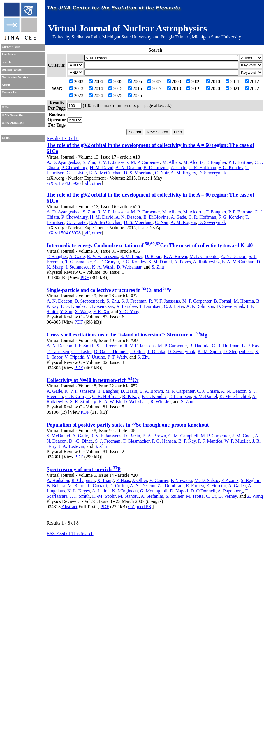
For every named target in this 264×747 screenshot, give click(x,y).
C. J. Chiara (208, 391)
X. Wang (83, 311)
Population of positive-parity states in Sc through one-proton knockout (128, 425)
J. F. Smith (84, 345)
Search (6, 62)
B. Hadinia (199, 345)
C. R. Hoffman (202, 167)
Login (6, 137)
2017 (154, 88)
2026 (135, 95)
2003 (76, 81)
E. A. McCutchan (105, 172)
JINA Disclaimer (13, 122)
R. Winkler (160, 401)
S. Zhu (89, 162)
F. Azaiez (229, 480)
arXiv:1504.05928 (64, 183)
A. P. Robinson (200, 306)
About (6, 84)
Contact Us (9, 92)
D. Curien (118, 485)
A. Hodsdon (58, 480)
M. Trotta (194, 496)
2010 (213, 81)
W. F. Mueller (237, 441)
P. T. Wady (117, 357)
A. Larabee (126, 306)
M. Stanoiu (128, 496)
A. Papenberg (230, 490)
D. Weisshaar (129, 266)
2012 (252, 81)
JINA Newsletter (13, 115)
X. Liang (105, 480)
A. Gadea (237, 485)
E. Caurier (158, 480)
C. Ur (211, 496)
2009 (193, 81)
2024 (96, 95)
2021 (233, 88)
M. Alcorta (193, 162)
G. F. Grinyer (106, 261)
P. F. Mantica (210, 441)
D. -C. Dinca (81, 441)
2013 (76, 88)
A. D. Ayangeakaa (63, 162)
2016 (135, 88)
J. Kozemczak (101, 306)
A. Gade (178, 167)
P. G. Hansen (164, 441)
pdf (86, 183)
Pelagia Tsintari (175, 36)
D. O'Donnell (203, 490)
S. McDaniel (160, 261)
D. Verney (227, 496)
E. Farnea (195, 485)
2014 (96, 88)
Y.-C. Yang (129, 311)
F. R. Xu (101, 311)
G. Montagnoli (154, 490)
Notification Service (15, 77)
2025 (115, 95)
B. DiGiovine (155, 167)
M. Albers (171, 162)
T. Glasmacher (78, 261)
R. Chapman (83, 480)
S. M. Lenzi (131, 256)
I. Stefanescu (78, 266)
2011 (232, 81)
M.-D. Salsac (206, 480)
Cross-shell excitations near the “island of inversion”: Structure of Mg (127, 335)
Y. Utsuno (96, 357)
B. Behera (56, 485)
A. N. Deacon (128, 167)
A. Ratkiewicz (206, 261)
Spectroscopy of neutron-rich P (84, 469)
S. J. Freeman (134, 301)
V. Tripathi (75, 357)
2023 (76, 95)
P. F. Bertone (240, 162)
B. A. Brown (175, 256)
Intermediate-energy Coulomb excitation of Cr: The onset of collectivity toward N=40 (150, 245)
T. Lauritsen (150, 306)
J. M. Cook (242, 435)
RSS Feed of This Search (70, 533)
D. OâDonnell (111, 351)
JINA (5, 107)
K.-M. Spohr (209, 351)
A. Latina (101, 490)
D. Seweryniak (212, 172)
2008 (174, 81)
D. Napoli (179, 490)
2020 (213, 88)
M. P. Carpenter (145, 162)
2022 (252, 88)
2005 (115, 81)
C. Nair (161, 172)
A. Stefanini (152, 496)
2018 (174, 88)
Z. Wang (255, 496)
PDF (84, 277)
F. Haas (123, 480)
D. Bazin (153, 256)
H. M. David (101, 167)
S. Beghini (251, 480)
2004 (96, 81)
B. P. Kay (250, 345)
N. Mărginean (125, 490)
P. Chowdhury (74, 167)
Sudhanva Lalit (86, 36)
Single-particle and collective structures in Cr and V (109, 290)
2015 (115, 88)
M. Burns (76, 485)
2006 (135, 81)
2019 (193, 88)
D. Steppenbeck (89, 301)
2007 (154, 81)
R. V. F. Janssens (113, 162)
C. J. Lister (76, 172)
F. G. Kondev (231, 167)
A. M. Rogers (183, 172)
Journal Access (12, 69)
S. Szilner (175, 496)
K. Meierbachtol (234, 396)
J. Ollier (137, 351)
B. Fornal (222, 301)
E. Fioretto (216, 485)
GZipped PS (139, 506)
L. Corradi (97, 485)
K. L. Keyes (78, 490)
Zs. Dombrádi (171, 485)
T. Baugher (216, 162)
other (97, 183)
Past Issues (9, 54)
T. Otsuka (156, 351)
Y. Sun (66, 311)
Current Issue (11, 46)
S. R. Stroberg (83, 401)
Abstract (69, 506)
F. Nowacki (181, 480)
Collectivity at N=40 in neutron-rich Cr (92, 380)
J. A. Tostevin (71, 446)
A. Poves (182, 261)
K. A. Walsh (103, 266)
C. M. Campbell (183, 435)
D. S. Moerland (138, 172)
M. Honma (244, 301)
